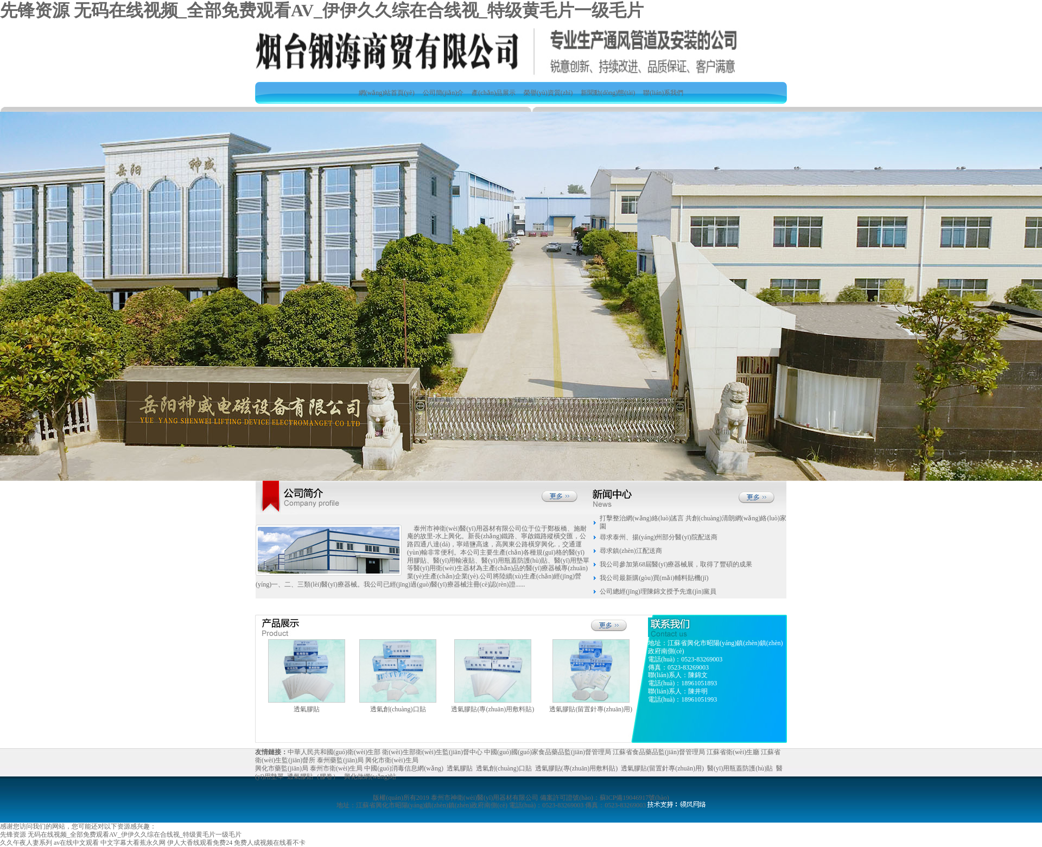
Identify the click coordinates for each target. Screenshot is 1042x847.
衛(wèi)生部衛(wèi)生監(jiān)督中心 (432, 752)
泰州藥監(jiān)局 (340, 760)
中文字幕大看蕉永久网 (133, 842)
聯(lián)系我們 (663, 93)
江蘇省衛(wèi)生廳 (733, 752)
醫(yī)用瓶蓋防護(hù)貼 (740, 768)
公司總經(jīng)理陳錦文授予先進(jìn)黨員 (658, 591)
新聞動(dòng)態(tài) (608, 93)
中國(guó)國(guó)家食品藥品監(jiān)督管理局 (547, 752)
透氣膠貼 (460, 768)
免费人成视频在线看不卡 (270, 842)
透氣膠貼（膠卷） (313, 776)
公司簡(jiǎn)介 (443, 93)
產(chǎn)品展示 (493, 93)
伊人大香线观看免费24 (199, 842)
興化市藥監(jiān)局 (281, 768)
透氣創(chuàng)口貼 (504, 768)
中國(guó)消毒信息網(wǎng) (403, 768)
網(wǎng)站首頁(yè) (387, 93)
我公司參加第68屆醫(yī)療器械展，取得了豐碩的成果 (676, 564)
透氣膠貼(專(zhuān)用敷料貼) (576, 768)
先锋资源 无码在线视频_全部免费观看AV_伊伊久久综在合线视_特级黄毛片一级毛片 (322, 10)
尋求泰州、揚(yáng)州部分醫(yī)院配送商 (658, 537)
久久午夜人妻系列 (26, 842)
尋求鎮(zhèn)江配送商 (631, 551)
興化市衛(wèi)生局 (391, 760)
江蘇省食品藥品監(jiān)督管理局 (659, 752)
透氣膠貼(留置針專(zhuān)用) (662, 768)
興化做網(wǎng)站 (370, 776)
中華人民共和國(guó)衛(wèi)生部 (334, 752)
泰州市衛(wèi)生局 (336, 768)
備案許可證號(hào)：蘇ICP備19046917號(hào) (604, 797)
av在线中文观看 (76, 842)
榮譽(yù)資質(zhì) (548, 93)
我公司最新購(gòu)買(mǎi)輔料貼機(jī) (654, 578)
